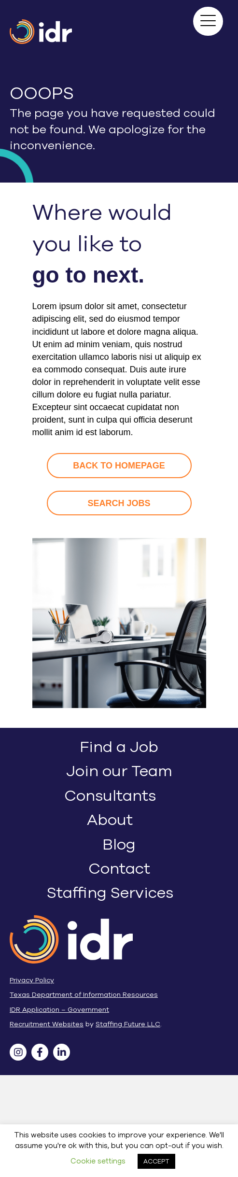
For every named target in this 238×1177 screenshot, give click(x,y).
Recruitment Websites (47, 1024)
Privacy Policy (32, 980)
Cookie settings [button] (98, 1161)
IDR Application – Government (59, 1010)
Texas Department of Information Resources (84, 995)
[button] (208, 21)
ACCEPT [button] (156, 1161)
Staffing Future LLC (128, 1024)
